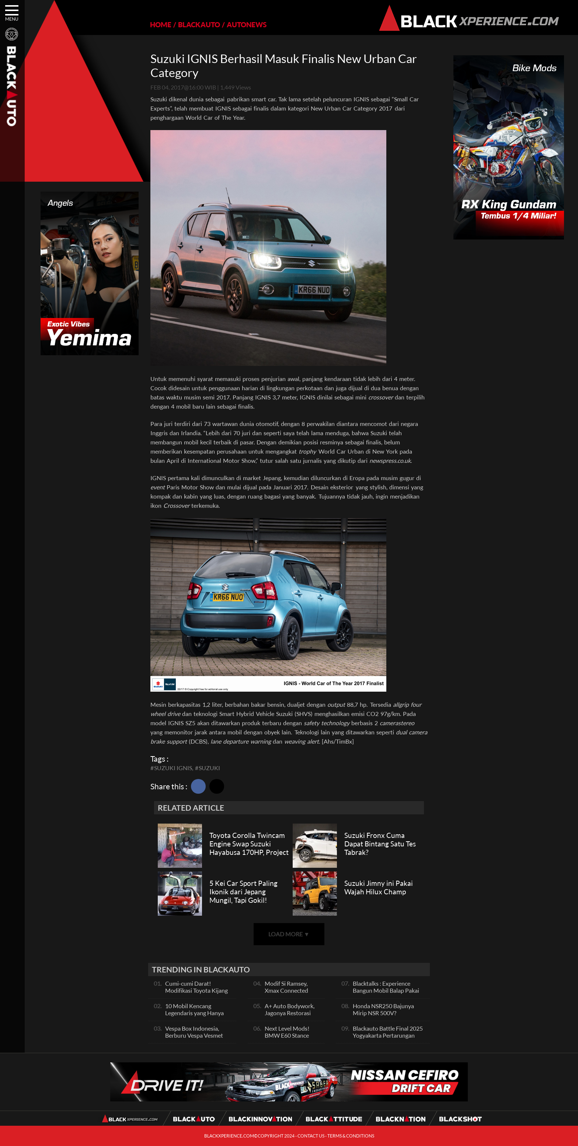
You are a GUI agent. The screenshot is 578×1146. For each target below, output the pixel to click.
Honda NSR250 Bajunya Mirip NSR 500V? (383, 1009)
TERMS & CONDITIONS (350, 1136)
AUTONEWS (247, 24)
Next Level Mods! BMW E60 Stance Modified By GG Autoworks (287, 1039)
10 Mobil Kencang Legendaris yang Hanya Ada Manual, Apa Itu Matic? (194, 1016)
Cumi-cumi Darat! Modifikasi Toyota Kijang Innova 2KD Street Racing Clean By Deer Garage (197, 994)
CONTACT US (310, 1136)
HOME (160, 24)
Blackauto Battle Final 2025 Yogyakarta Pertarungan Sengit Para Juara (388, 1035)
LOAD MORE (289, 933)
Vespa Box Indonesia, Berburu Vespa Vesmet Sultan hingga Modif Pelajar (194, 1039)
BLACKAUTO (199, 24)
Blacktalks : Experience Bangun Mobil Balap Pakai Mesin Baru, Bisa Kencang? (386, 990)
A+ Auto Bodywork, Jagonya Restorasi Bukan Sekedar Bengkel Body (289, 1016)
